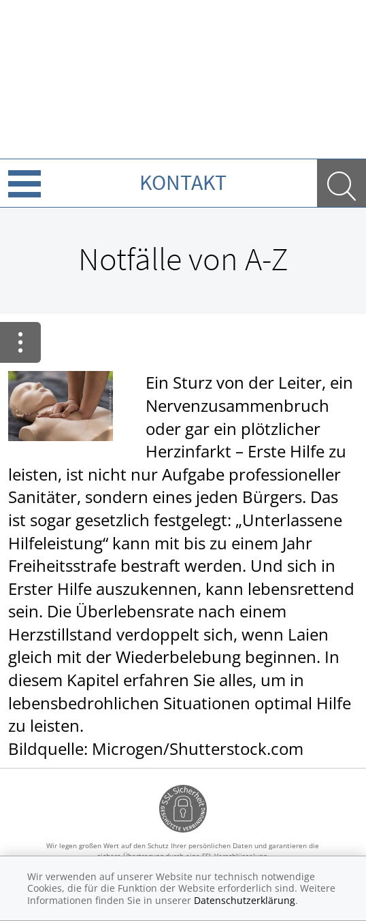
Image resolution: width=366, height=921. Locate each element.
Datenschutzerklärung (244, 900)
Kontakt (183, 182)
